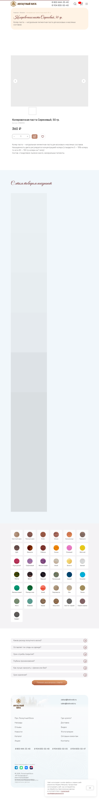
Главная (16, 12)
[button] (86, 3)
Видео (64, 727)
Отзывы (18, 727)
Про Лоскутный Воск (24, 718)
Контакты (65, 741)
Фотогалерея (67, 732)
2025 (18, 773)
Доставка (65, 723)
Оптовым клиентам (69, 736)
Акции (17, 741)
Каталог (22, 12)
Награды (18, 723)
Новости (18, 732)
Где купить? (66, 718)
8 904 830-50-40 (60, 5)
